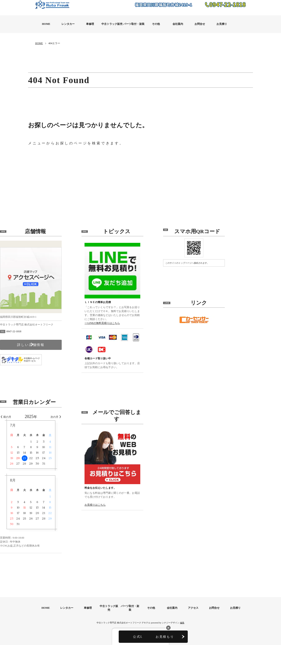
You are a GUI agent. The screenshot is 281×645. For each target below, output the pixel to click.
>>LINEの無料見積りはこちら (130, 323)
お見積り (221, 23)
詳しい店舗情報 (59, 347)
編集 (182, 611)
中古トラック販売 (111, 23)
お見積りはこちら (123, 504)
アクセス (193, 596)
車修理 (90, 23)
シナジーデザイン (170, 611)
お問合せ (200, 23)
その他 (156, 23)
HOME (46, 23)
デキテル (146, 611)
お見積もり (164, 637)
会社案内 (178, 23)
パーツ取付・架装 (133, 23)
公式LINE (116, 637)
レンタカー (68, 23)
